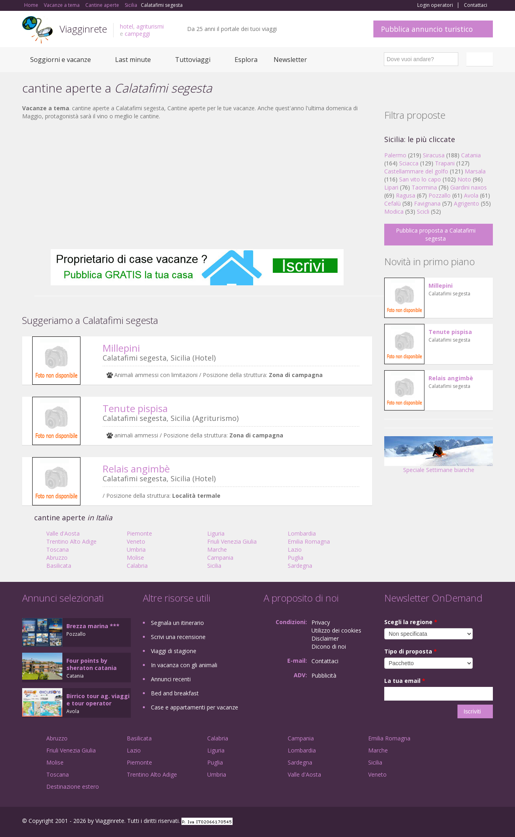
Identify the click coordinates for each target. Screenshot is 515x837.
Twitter (469, 822)
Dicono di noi (328, 646)
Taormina (424, 187)
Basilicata (58, 565)
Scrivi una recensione (178, 637)
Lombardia (302, 533)
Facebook (432, 822)
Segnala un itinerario (177, 623)
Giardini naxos (468, 187)
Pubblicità (323, 675)
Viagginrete (83, 28)
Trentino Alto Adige (71, 541)
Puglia (295, 557)
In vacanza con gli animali (184, 665)
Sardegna (300, 565)
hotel (126, 26)
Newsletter (290, 59)
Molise (135, 557)
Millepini (121, 348)
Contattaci (475, 5)
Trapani (445, 163)
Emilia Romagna (309, 541)
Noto (464, 179)
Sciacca (408, 163)
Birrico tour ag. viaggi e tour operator (98, 699)
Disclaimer (325, 638)
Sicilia (214, 565)
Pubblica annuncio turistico (427, 29)
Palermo (395, 155)
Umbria (136, 549)
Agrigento (466, 203)
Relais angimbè (136, 468)
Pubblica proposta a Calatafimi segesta (436, 234)
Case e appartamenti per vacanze (194, 707)
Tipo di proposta (410, 651)
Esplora (246, 59)
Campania (220, 557)
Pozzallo (439, 195)
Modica (394, 211)
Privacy (320, 622)
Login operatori (435, 5)
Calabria (137, 565)
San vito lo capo (420, 179)
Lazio (295, 549)
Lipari (391, 187)
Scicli (423, 211)
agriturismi (150, 26)
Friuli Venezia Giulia (232, 541)
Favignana (427, 203)
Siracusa (434, 155)
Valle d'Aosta (63, 533)
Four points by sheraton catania (91, 664)
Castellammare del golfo (416, 171)
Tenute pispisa (135, 408)
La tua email (404, 680)
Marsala (475, 171)
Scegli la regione (410, 622)
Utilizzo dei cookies (336, 630)
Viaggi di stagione (173, 651)
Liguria (216, 533)
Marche (217, 549)
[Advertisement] (197, 184)
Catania (471, 155)
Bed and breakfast (175, 693)
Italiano (480, 59)
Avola (471, 195)
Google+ (449, 822)
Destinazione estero (72, 786)
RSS (488, 822)
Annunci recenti (171, 679)
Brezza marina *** (92, 626)
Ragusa (405, 195)
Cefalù (392, 203)
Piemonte (139, 533)
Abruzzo (57, 557)
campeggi (137, 33)
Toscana (57, 549)
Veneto (136, 541)
